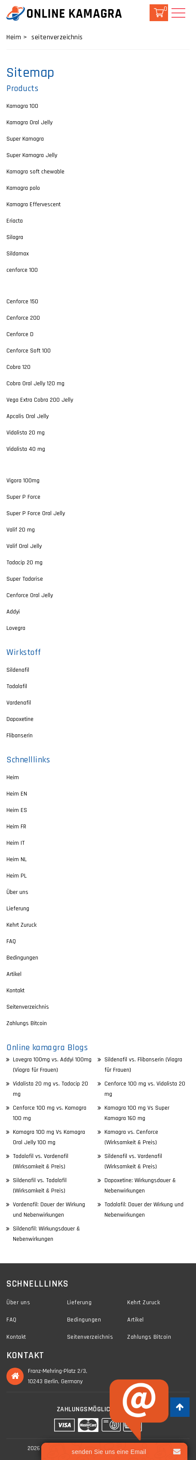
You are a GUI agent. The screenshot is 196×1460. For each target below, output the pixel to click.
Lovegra (15, 628)
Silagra (14, 237)
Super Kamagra (25, 139)
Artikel (13, 974)
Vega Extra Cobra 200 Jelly (39, 400)
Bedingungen (22, 958)
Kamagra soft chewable (35, 172)
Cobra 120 (18, 367)
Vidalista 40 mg (25, 449)
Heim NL (16, 859)
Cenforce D (20, 334)
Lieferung (17, 908)
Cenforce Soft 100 (28, 351)
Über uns (17, 892)
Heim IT (15, 843)
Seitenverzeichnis (27, 1007)
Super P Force (23, 497)
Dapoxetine (20, 719)
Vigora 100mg (23, 481)
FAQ (11, 941)
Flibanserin (19, 735)
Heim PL (16, 876)
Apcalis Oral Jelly (27, 416)
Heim (12, 777)
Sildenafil (17, 670)
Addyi (13, 612)
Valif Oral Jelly (24, 546)
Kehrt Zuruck (21, 925)
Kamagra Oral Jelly (29, 122)
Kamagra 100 (22, 106)
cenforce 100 (22, 270)
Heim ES (16, 810)
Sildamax (17, 254)
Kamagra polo (23, 188)
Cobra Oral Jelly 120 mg (35, 383)
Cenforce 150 (22, 301)
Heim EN (16, 794)
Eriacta (14, 221)
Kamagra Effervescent (33, 204)
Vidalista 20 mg (25, 433)
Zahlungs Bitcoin (26, 1023)
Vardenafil (18, 703)
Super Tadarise (24, 579)
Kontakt (15, 990)
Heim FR (16, 827)
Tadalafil (16, 686)
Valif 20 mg (20, 530)
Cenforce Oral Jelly (29, 595)
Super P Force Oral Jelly (35, 513)
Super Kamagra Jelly (31, 155)
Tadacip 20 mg (24, 562)
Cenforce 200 (23, 318)
